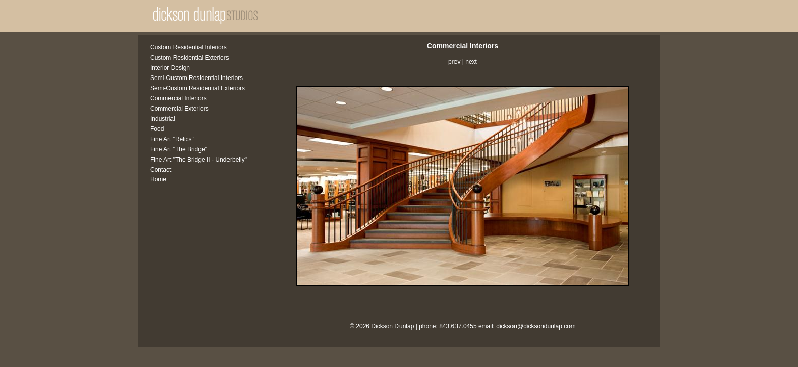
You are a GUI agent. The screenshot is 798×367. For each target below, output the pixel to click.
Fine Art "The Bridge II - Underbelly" (198, 159)
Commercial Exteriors (179, 108)
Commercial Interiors (178, 98)
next (471, 61)
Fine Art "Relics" (172, 139)
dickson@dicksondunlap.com (536, 326)
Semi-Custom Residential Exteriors (197, 88)
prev (454, 61)
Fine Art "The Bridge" (178, 149)
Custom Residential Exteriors (189, 57)
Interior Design (170, 67)
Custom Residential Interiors (188, 47)
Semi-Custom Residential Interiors (196, 78)
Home (158, 179)
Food (157, 129)
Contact (160, 169)
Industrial (162, 118)
